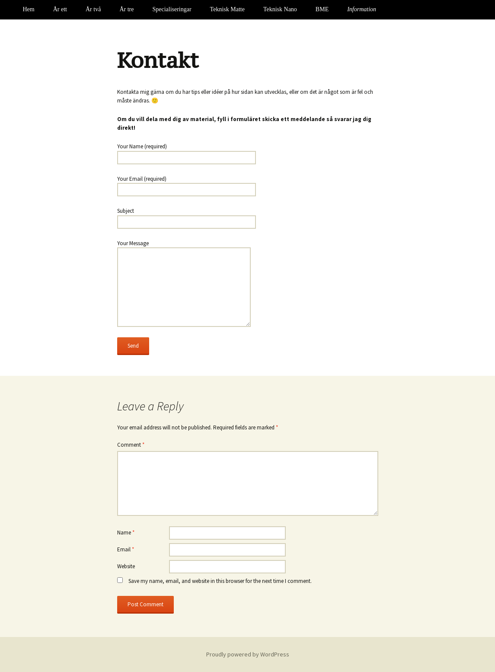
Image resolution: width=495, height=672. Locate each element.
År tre (126, 9)
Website (126, 566)
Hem (29, 9)
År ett (60, 9)
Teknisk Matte (227, 9)
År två (93, 9)
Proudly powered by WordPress (247, 654)
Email (125, 549)
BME (322, 9)
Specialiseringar (171, 9)
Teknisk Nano (280, 9)
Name (125, 532)
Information (361, 9)
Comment (130, 444)
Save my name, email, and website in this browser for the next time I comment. (220, 581)
